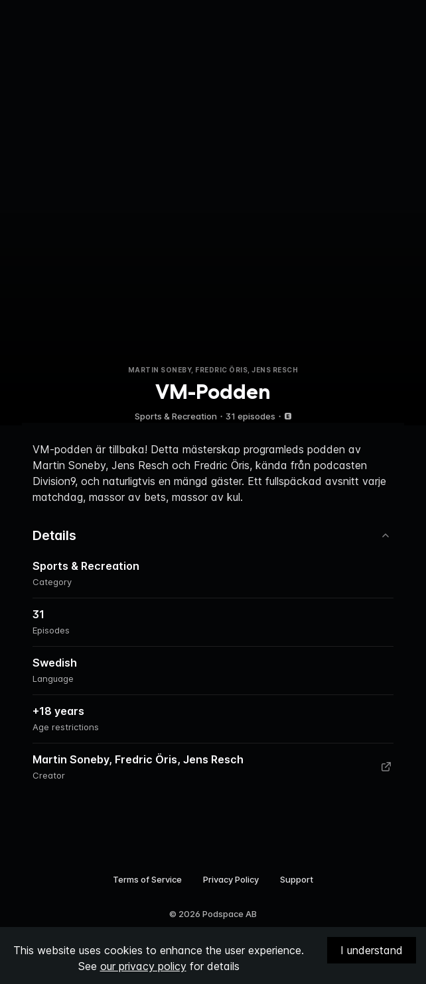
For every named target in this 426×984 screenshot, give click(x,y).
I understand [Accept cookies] (371, 950)
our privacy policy (143, 966)
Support (296, 879)
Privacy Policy (231, 879)
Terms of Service (147, 879)
